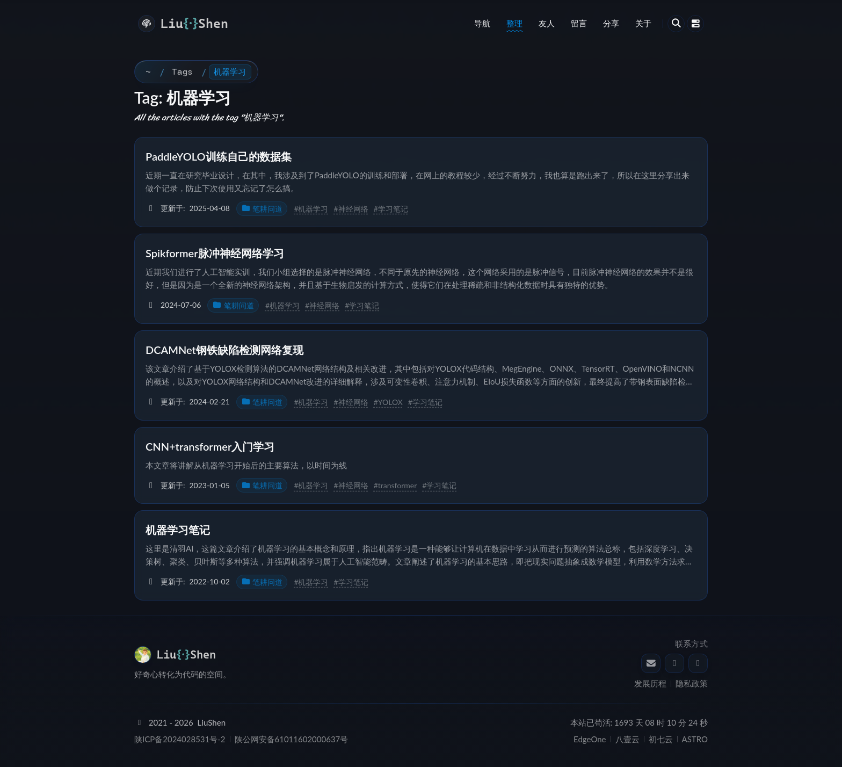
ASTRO (695, 739)
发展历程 (650, 683)
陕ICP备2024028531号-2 (180, 739)
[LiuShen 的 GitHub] (698, 663)
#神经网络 (351, 208)
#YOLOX (388, 402)
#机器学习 (311, 208)
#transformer (395, 485)
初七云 (661, 739)
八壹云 (627, 739)
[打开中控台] (695, 23)
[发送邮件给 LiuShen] (650, 663)
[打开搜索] (676, 23)
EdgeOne (590, 739)
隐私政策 (692, 683)
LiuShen (212, 722)
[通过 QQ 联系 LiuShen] (674, 663)
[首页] (148, 72)
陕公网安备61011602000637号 (292, 739)
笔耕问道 (262, 208)
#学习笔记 (391, 208)
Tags (182, 71)
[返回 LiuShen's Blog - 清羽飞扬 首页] (179, 654)
